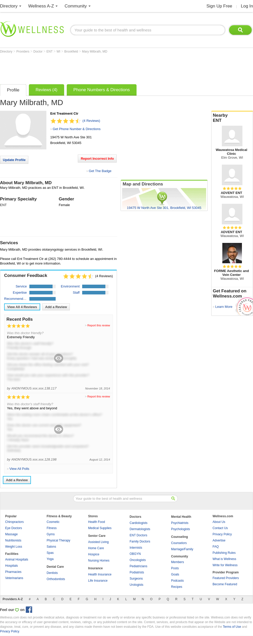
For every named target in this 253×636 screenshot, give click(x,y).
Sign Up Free (219, 6)
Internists (136, 547)
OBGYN (135, 554)
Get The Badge (100, 171)
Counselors (179, 543)
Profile (13, 90)
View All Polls (19, 469)
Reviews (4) (46, 90)
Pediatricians (138, 566)
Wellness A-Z (41, 6)
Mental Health (181, 517)
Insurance (95, 568)
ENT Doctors (138, 535)
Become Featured (225, 584)
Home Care (96, 548)
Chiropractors (14, 522)
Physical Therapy (58, 540)
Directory (9, 6)
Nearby (232, 118)
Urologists (136, 585)
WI (59, 51)
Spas (50, 553)
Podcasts (177, 580)
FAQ (216, 546)
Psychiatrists (179, 523)
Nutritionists (13, 540)
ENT (49, 51)
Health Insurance (100, 574)
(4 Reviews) (91, 121)
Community (76, 6)
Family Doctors (140, 541)
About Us (219, 522)
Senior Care (96, 536)
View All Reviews (22, 307)
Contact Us (220, 528)
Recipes (176, 587)
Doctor (38, 51)
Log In (247, 6)
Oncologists (138, 560)
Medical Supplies (100, 528)
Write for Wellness (225, 565)
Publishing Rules (224, 553)
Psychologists (180, 529)
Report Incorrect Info (97, 158)
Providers (23, 51)
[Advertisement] (94, 67)
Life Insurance (97, 580)
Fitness (52, 528)
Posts (175, 568)
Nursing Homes (98, 560)
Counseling (179, 537)
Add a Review (56, 307)
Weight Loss (13, 546)
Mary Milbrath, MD (94, 51)
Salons (51, 546)
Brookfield (71, 51)
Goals (175, 574)
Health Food (96, 522)
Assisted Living (98, 542)
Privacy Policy (222, 534)
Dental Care (55, 567)
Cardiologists (138, 523)
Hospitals (11, 565)
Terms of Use (232, 627)
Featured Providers (226, 578)
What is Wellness (224, 559)
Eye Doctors (13, 528)
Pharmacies (13, 572)
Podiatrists (137, 572)
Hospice (93, 554)
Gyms (51, 534)
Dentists (52, 573)
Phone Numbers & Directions (101, 89)
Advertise (219, 540)
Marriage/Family (182, 549)
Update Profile (14, 160)
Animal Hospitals (16, 559)
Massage (11, 534)
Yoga (50, 559)
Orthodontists (56, 579)
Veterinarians (14, 578)
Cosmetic (53, 522)
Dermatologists (140, 529)
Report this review (98, 325)
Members (177, 562)
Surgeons (136, 578)
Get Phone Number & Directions (76, 129)
